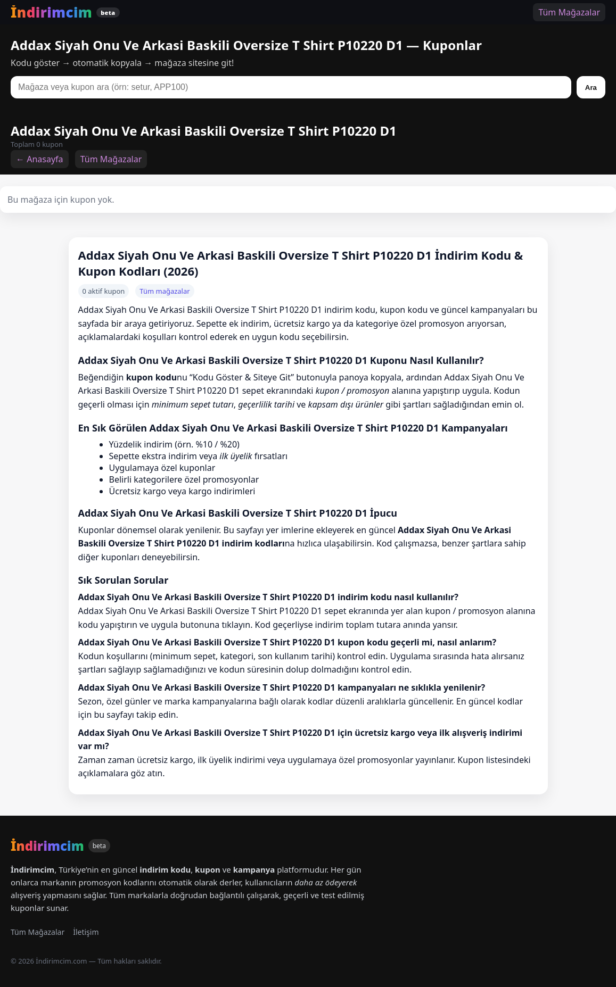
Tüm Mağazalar (569, 12)
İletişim (85, 932)
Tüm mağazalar (164, 291)
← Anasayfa (39, 159)
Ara (591, 88)
